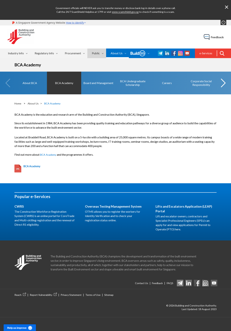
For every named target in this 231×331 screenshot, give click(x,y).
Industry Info (16, 53)
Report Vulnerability (43, 290)
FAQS (169, 278)
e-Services (205, 53)
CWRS (19, 202)
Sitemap (109, 290)
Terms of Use (93, 290)
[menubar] (56, 53)
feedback (217, 37)
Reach (20, 290)
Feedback (155, 278)
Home (18, 98)
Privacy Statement (71, 290)
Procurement (73, 53)
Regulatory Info (44, 53)
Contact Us (137, 278)
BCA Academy (55, 98)
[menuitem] (18, 53)
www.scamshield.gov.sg (125, 11)
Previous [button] (7, 80)
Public (96, 53)
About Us (117, 53)
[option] (30, 81)
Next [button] (223, 80)
